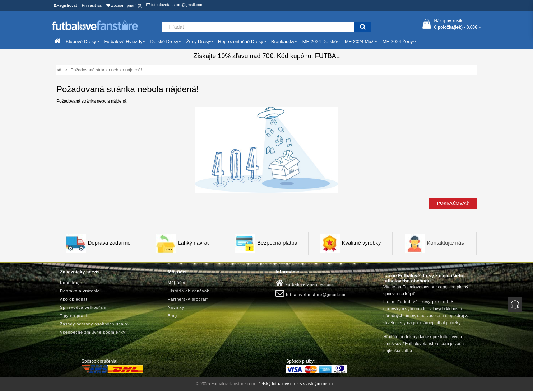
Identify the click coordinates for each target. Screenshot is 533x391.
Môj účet (177, 283)
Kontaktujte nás (445, 243)
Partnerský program (188, 299)
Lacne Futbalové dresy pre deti (415, 302)
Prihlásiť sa (92, 5)
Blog (172, 316)
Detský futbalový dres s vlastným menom (297, 383)
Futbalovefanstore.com (304, 283)
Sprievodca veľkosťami (84, 307)
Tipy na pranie (75, 316)
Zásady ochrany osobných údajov (95, 324)
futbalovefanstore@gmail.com (175, 5)
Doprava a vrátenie (80, 291)
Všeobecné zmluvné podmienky (92, 332)
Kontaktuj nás (74, 283)
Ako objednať (74, 299)
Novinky (176, 307)
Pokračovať (453, 203)
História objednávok (188, 291)
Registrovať (65, 5)
